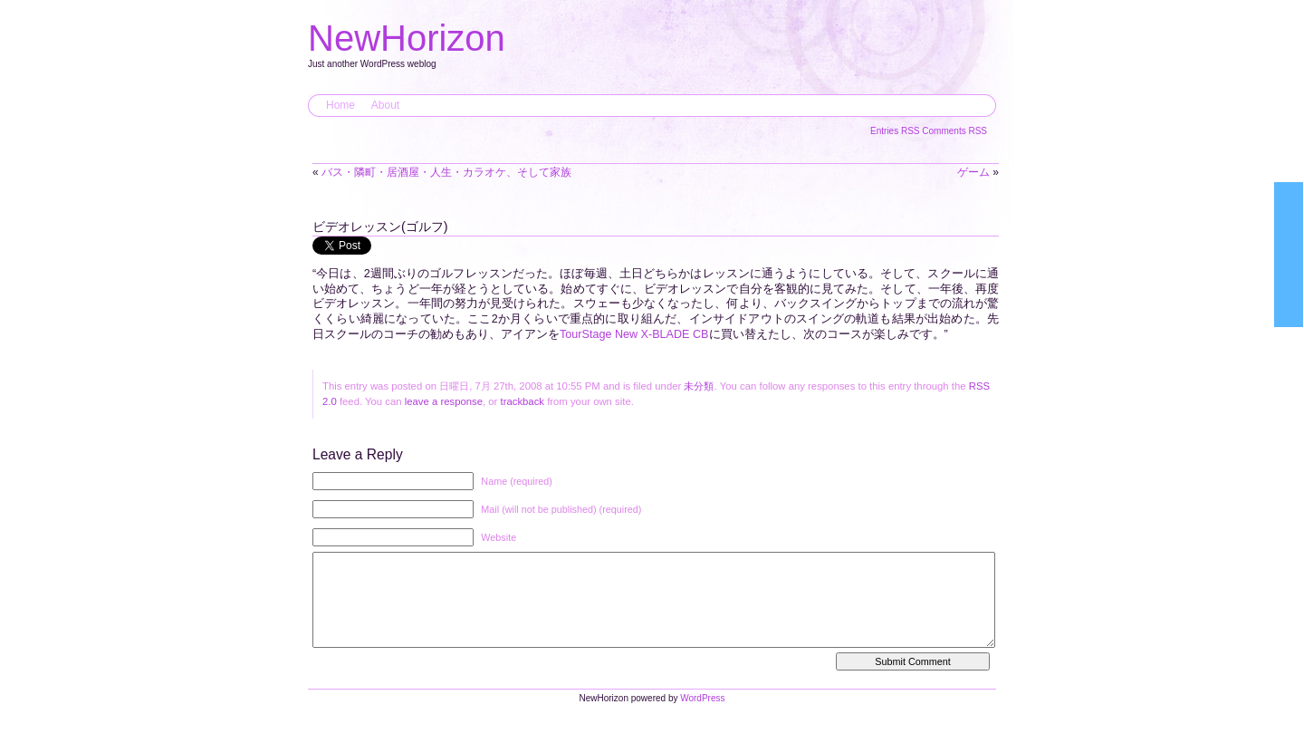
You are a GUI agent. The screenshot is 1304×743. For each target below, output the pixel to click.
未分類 (699, 386)
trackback (522, 401)
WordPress (702, 716)
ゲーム (973, 172)
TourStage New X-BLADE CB (634, 334)
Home (340, 105)
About (385, 105)
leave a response (444, 401)
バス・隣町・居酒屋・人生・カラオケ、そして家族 (446, 172)
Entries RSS (896, 131)
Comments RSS (954, 131)
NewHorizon (406, 38)
